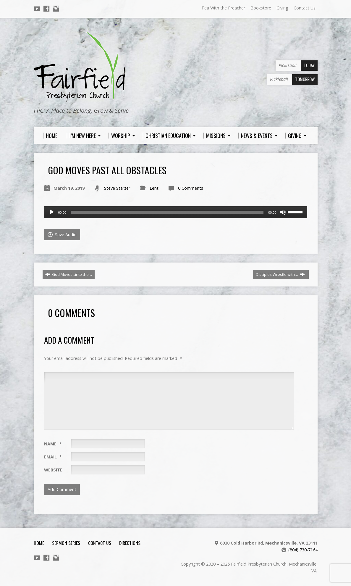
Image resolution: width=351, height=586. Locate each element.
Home (39, 542)
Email (53, 457)
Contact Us (305, 8)
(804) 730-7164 (303, 550)
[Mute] (283, 212)
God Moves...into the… (68, 274)
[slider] (167, 212)
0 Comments (190, 188)
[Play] (52, 212)
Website (53, 470)
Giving (282, 8)
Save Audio (62, 234)
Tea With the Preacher (223, 8)
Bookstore (260, 8)
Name (53, 444)
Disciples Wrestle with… (280, 274)
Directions (129, 542)
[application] (175, 212)
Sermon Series (66, 542)
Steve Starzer (117, 188)
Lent (154, 188)
